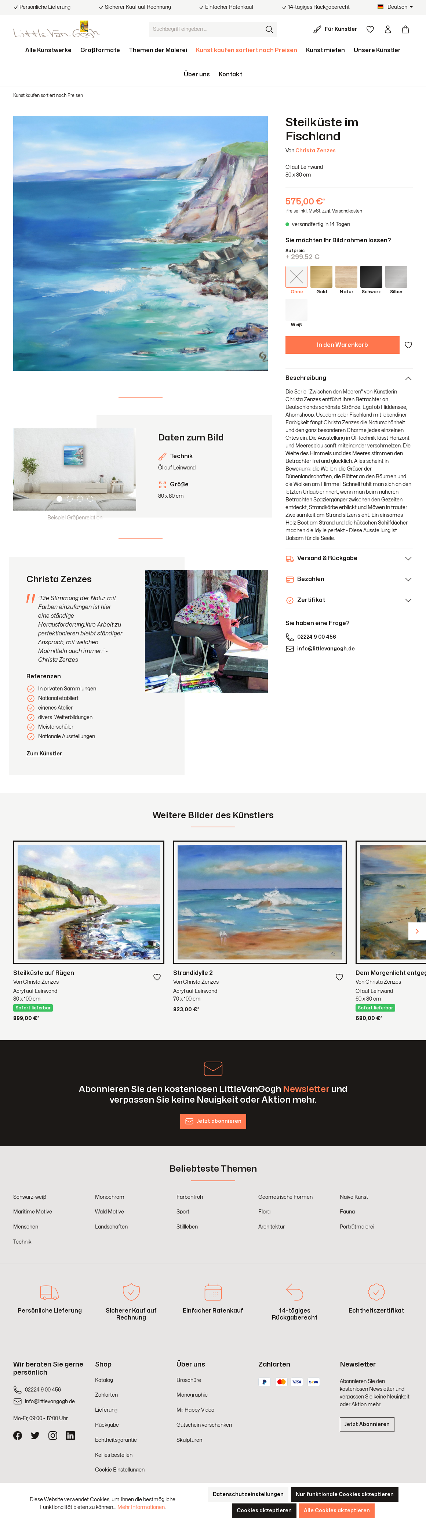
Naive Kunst (354, 1197)
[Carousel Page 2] (70, 499)
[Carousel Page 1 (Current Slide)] (59, 499)
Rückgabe (107, 1425)
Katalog (104, 1380)
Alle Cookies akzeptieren (337, 1510)
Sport (182, 1211)
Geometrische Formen (285, 1197)
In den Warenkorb (342, 345)
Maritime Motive (32, 1211)
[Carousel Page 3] (80, 499)
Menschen (25, 1226)
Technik (22, 1242)
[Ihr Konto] (388, 29)
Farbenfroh (189, 1197)
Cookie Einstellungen (120, 1469)
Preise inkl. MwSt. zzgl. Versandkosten (323, 211)
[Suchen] (269, 29)
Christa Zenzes (315, 150)
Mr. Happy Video (195, 1410)
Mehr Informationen (141, 1507)
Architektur (271, 1226)
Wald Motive (109, 1211)
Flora (264, 1211)
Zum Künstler (44, 753)
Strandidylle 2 (193, 973)
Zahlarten (106, 1395)
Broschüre (188, 1380)
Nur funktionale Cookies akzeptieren (345, 1494)
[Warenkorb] (405, 29)
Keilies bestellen (113, 1455)
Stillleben (187, 1226)
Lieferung (106, 1410)
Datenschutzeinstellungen (248, 1494)
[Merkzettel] (370, 29)
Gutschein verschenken (204, 1425)
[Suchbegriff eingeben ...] (205, 29)
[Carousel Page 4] (90, 499)
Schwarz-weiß (29, 1197)
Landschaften (111, 1226)
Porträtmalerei (357, 1226)
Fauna (347, 1211)
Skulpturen (189, 1440)
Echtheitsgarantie (116, 1440)
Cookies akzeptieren (264, 1510)
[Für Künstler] (336, 29)
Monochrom (109, 1197)
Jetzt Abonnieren (367, 1424)
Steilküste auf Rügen (43, 973)
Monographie (192, 1395)
